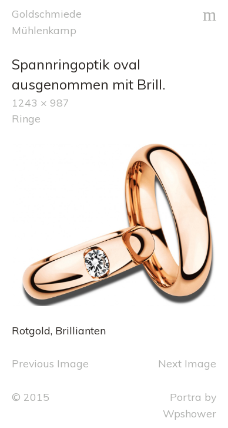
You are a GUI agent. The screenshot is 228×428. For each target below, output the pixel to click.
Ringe (26, 118)
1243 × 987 (40, 102)
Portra (186, 396)
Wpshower (189, 413)
